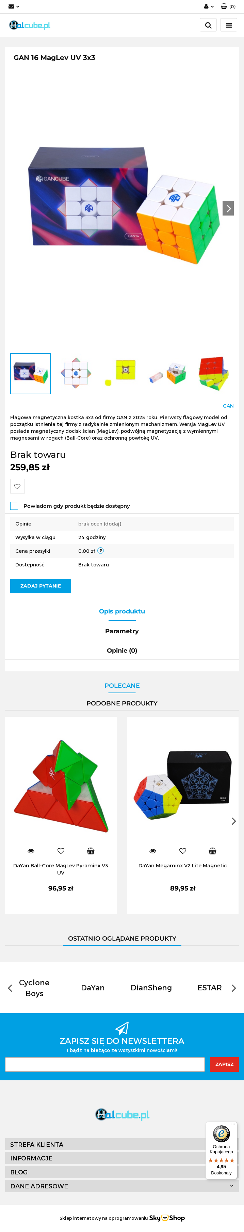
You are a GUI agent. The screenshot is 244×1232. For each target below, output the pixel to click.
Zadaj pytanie (40, 586)
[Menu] (233, 1126)
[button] (228, 6)
